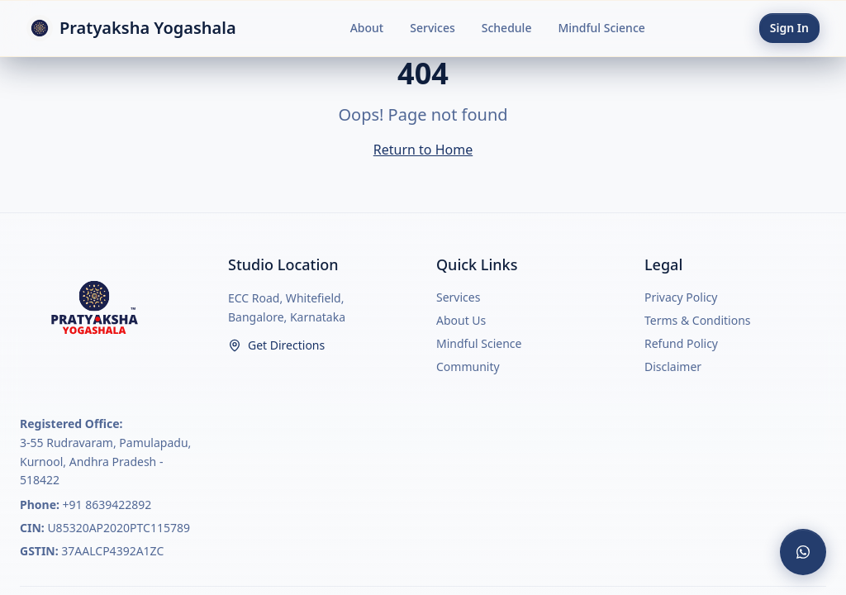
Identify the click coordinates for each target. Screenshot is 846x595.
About (367, 28)
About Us (461, 320)
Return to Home (423, 149)
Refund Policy (681, 343)
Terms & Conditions (697, 320)
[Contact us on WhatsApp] (803, 552)
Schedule (507, 28)
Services (432, 28)
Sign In (789, 28)
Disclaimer (672, 366)
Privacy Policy (680, 297)
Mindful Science (601, 28)
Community (468, 366)
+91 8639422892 (107, 504)
